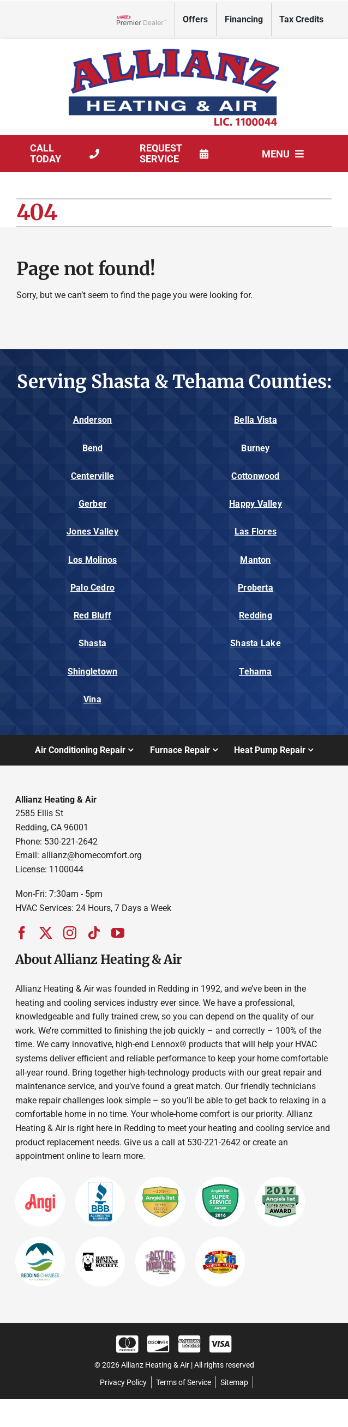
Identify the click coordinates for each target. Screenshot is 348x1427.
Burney (255, 448)
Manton (255, 560)
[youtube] (117, 932)
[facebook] (21, 932)
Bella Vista (255, 420)
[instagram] (69, 932)
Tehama (255, 671)
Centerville (93, 476)
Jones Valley (92, 531)
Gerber (92, 504)
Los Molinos (92, 560)
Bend (92, 448)
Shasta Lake (255, 643)
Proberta (255, 587)
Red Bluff (92, 615)
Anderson (92, 420)
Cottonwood (255, 476)
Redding (255, 615)
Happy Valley (255, 504)
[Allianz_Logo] (174, 48)
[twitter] (45, 932)
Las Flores (256, 531)
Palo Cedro (92, 587)
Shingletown (93, 671)
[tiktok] (93, 932)
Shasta (92, 643)
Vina (92, 699)
